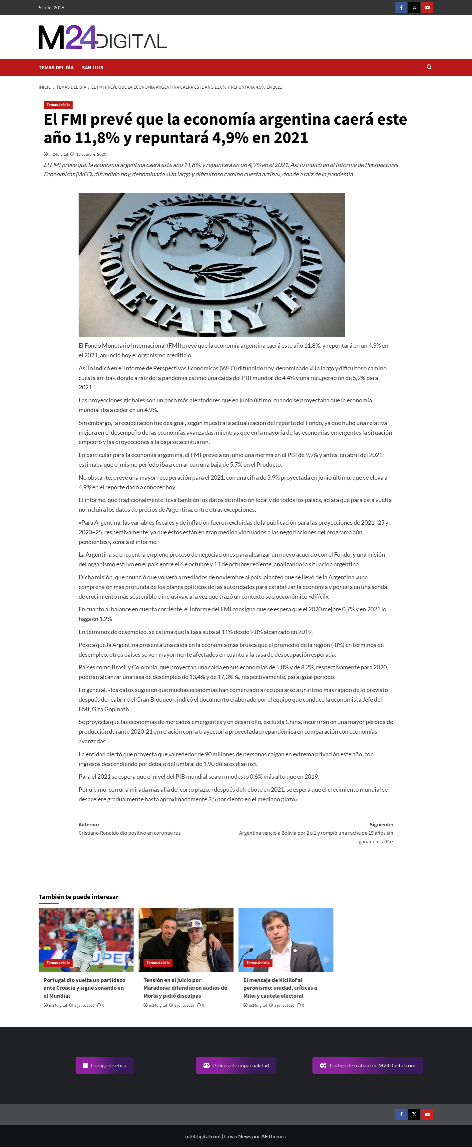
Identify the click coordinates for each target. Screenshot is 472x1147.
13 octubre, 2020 (91, 154)
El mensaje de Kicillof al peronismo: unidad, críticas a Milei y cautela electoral (280, 988)
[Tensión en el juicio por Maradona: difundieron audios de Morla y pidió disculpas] (186, 940)
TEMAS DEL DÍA (56, 67)
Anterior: (157, 829)
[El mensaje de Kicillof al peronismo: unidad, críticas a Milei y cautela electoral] (285, 940)
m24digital (58, 154)
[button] (429, 67)
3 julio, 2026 (85, 1005)
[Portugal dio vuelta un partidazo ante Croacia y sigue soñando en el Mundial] (86, 940)
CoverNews (237, 1136)
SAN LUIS (92, 67)
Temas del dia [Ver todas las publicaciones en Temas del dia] (58, 105)
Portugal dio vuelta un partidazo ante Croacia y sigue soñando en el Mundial (84, 988)
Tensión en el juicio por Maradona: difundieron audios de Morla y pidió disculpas (185, 988)
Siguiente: (314, 833)
